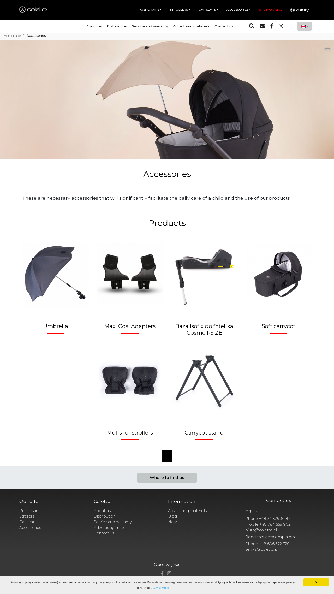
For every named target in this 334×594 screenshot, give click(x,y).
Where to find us (167, 477)
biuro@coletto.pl (261, 530)
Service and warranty (150, 26)
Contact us (223, 26)
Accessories (30, 527)
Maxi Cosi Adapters (130, 326)
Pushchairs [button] (149, 9)
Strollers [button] (179, 9)
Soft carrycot (278, 326)
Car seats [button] (207, 9)
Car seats (27, 522)
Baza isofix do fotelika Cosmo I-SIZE (204, 329)
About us (94, 26)
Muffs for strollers (130, 432)
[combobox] (304, 26)
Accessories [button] (237, 9)
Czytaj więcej (161, 587)
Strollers (26, 516)
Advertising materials (191, 26)
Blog (172, 516)
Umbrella (55, 326)
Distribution (117, 26)
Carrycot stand (204, 432)
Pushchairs (29, 510)
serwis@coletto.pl (261, 549)
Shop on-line (270, 9)
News (173, 522)
